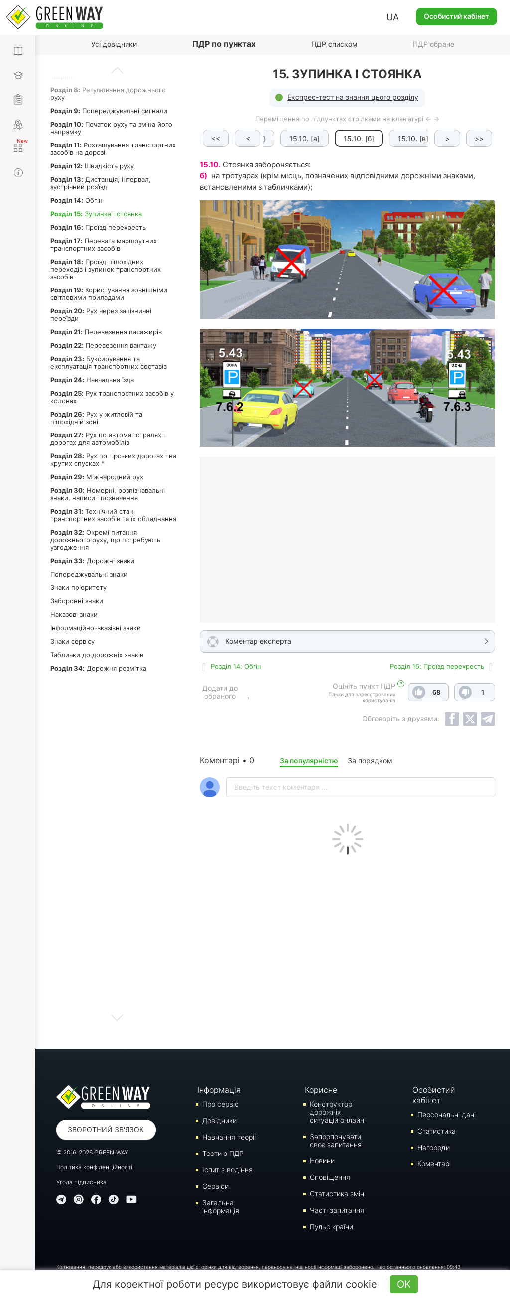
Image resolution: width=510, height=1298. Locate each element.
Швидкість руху (92, 166)
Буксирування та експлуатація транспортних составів (108, 362)
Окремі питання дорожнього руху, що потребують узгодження (105, 539)
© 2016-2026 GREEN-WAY (92, 1152)
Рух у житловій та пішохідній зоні (96, 418)
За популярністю (309, 760)
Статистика (436, 1131)
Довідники (219, 1120)
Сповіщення (330, 1177)
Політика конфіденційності (94, 1167)
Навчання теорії (229, 1137)
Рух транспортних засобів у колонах (112, 397)
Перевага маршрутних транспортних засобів (103, 244)
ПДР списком (334, 44)
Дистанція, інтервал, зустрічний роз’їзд (100, 183)
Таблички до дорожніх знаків (96, 655)
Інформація (219, 1090)
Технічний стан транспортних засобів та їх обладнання (113, 515)
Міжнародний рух (96, 477)
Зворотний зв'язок (106, 1129)
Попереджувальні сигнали (108, 111)
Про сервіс (220, 1104)
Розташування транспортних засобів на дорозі (113, 148)
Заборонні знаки (76, 601)
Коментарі (434, 1163)
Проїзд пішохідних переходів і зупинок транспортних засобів (105, 269)
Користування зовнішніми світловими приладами (108, 293)
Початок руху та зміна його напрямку (111, 128)
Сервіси (215, 1186)
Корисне (321, 1090)
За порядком (370, 760)
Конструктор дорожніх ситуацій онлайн (337, 1112)
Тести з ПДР (223, 1153)
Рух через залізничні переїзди (100, 314)
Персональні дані (446, 1114)
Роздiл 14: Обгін (236, 666)
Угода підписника (81, 1182)
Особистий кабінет (456, 16)
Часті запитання (337, 1210)
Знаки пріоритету (78, 587)
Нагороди (433, 1147)
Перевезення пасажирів (106, 332)
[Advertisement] (347, 949)
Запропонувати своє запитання (336, 1140)
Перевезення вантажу (103, 345)
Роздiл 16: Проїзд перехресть (437, 666)
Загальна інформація (220, 1206)
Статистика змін (337, 1193)
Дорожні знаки (92, 561)
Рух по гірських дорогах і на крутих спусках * (113, 459)
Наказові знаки (74, 614)
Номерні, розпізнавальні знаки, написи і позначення (107, 494)
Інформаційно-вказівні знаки (95, 628)
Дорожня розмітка (98, 668)
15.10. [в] (400, 138)
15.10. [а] (291, 138)
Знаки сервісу (72, 641)
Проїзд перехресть (98, 227)
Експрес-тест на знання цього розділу (352, 97)
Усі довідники (114, 44)
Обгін (76, 200)
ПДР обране (433, 44)
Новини (322, 1160)
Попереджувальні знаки (89, 574)
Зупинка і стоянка (96, 214)
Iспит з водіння (227, 1169)
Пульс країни (331, 1226)
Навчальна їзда (92, 380)
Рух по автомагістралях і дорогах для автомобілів (107, 438)
